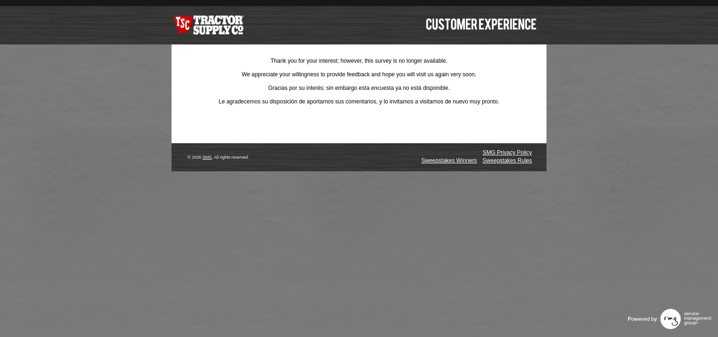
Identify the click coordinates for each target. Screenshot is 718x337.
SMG (207, 157)
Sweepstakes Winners (449, 160)
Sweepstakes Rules (507, 160)
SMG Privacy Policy (507, 152)
